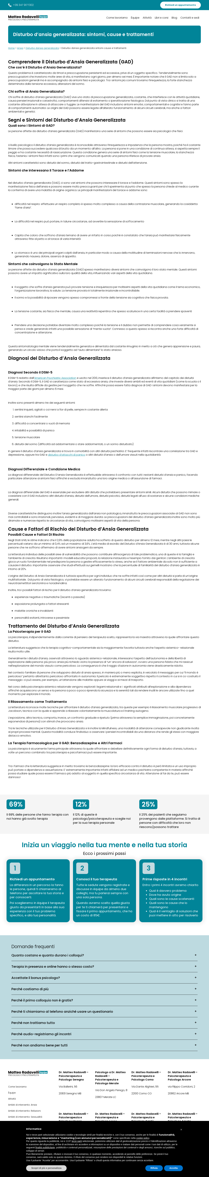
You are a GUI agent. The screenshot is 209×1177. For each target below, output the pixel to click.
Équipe (135, 18)
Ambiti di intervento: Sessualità (25, 1116)
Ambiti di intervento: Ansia (22, 1104)
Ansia (20, 48)
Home (11, 48)
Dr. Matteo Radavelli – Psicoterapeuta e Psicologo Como (146, 1076)
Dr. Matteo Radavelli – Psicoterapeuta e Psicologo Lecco (110, 1117)
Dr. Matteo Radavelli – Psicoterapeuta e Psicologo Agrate (182, 1117)
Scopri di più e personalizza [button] (46, 1168)
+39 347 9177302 (21, 5)
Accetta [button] (173, 1168)
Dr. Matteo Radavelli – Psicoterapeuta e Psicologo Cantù (146, 1117)
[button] (181, 1128)
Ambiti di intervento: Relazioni (24, 1110)
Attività (147, 18)
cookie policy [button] (142, 1138)
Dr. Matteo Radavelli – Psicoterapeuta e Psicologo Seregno (73, 1076)
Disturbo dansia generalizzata (42, 48)
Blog (174, 18)
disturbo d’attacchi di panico (66, 455)
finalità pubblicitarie (45, 1147)
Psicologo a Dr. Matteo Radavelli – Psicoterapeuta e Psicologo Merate (110, 1078)
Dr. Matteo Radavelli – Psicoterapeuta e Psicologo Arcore (182, 1076)
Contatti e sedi (189, 18)
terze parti (77, 1141)
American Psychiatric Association (55, 378)
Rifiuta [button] (154, 1168)
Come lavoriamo (117, 18)
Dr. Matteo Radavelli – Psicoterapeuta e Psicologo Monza (73, 1117)
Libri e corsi (161, 18)
